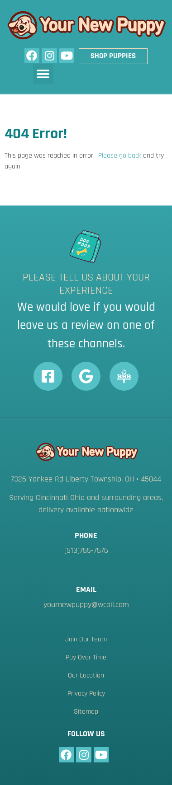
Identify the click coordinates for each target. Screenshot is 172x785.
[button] (43, 74)
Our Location (86, 675)
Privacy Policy (86, 693)
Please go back (119, 155)
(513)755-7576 (86, 550)
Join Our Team (86, 639)
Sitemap (86, 711)
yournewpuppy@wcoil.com (86, 604)
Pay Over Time (86, 657)
